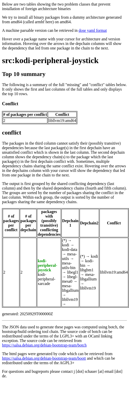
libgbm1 (86, 270)
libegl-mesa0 (70, 279)
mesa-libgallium (70, 288)
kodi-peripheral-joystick (47, 265)
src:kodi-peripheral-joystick (50, 60)
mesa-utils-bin (68, 265)
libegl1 (72, 272)
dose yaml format (93, 30)
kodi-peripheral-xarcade (46, 279)
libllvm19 (70, 299)
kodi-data (69, 249)
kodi (65, 245)
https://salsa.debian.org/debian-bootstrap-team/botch (44, 345)
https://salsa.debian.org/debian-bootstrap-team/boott (44, 358)
